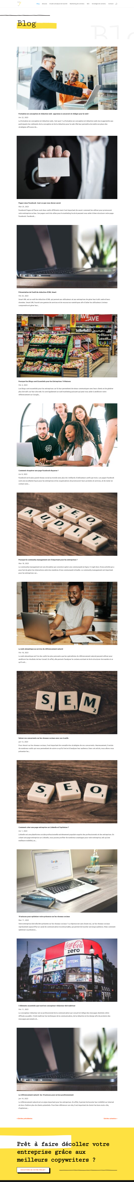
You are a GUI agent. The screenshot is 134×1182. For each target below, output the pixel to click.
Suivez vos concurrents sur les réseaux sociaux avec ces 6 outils (43, 738)
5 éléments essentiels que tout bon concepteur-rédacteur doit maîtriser (47, 1006)
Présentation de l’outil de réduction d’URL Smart (37, 292)
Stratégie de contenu (99, 4)
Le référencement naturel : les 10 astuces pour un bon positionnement (46, 1095)
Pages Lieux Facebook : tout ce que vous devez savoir (40, 203)
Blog (38, 4)
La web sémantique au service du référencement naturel (41, 649)
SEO (88, 4)
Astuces (44, 4)
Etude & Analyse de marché (58, 4)
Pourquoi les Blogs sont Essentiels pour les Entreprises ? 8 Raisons (45, 381)
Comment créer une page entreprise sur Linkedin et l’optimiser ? (44, 827)
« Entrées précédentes (24, 1118)
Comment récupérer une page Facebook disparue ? (38, 470)
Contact (111, 4)
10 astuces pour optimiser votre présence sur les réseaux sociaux (44, 916)
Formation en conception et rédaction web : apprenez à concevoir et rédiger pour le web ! (54, 114)
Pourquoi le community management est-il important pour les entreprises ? (48, 560)
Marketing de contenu (77, 4)
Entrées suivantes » (110, 1118)
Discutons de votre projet (33, 1170)
